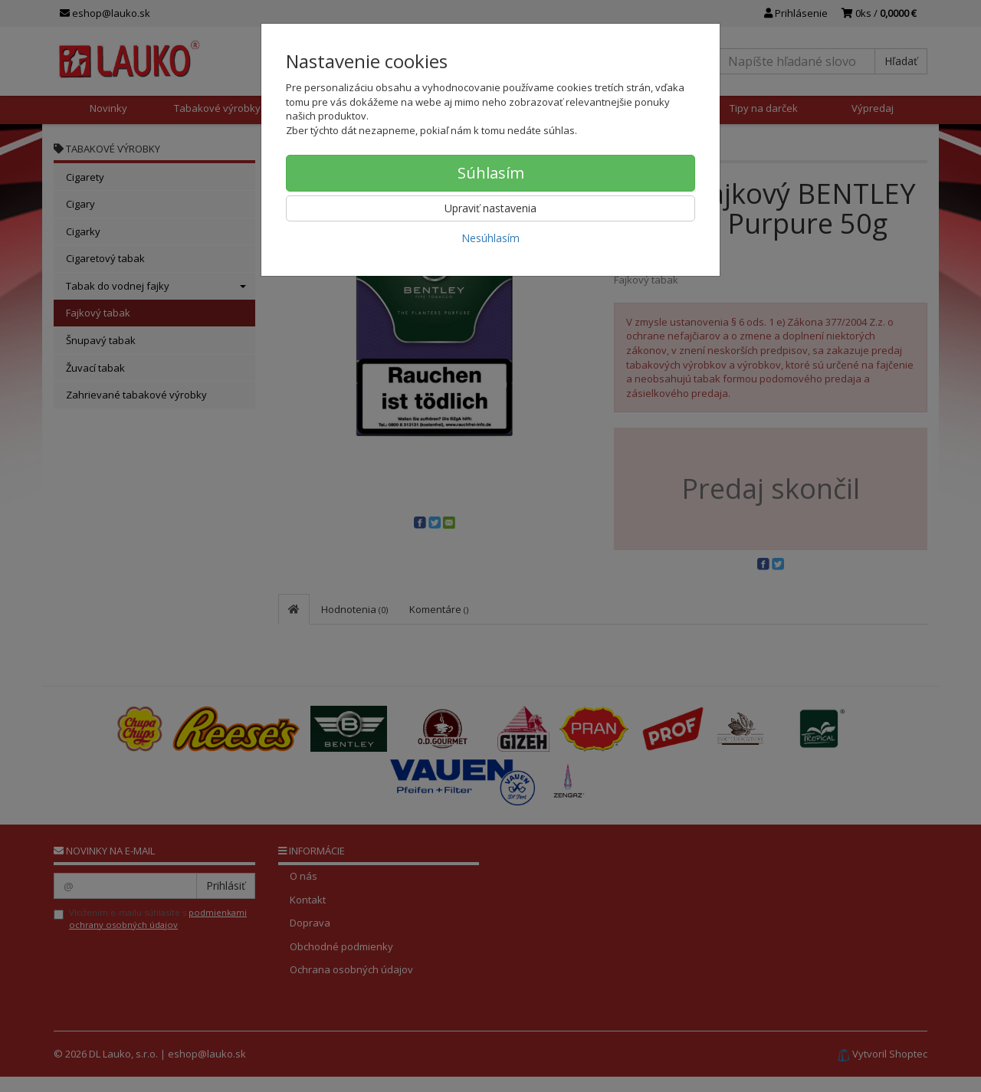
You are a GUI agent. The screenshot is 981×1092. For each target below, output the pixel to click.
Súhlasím (491, 172)
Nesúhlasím (490, 238)
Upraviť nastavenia (490, 208)
